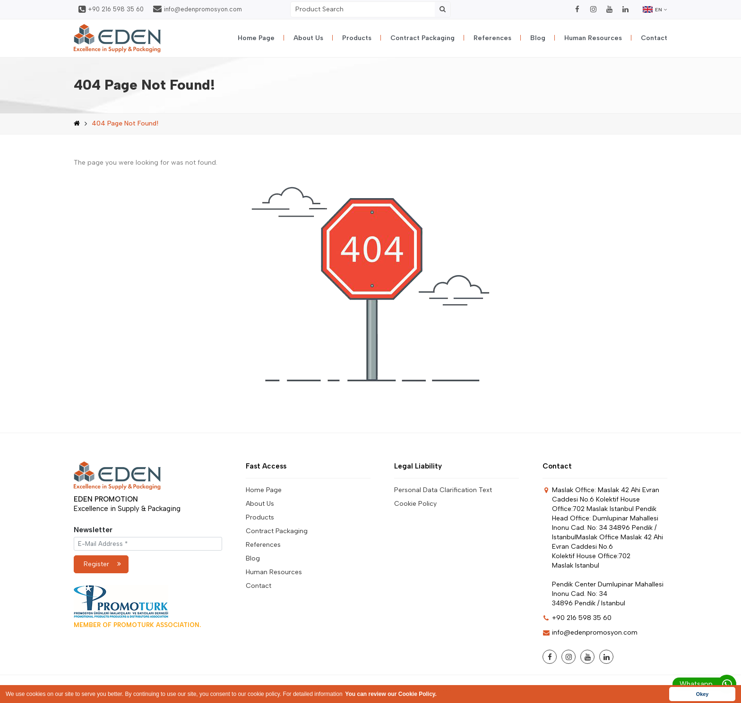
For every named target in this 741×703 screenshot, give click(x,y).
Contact (654, 38)
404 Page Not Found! (125, 123)
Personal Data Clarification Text (443, 490)
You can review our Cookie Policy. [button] (391, 694)
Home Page (256, 38)
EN (655, 9)
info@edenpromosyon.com (197, 9)
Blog (537, 38)
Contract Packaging (422, 38)
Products (356, 38)
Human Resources (593, 38)
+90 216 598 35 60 (111, 9)
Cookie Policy (415, 504)
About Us (308, 38)
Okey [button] (702, 694)
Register (102, 564)
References (492, 38)
